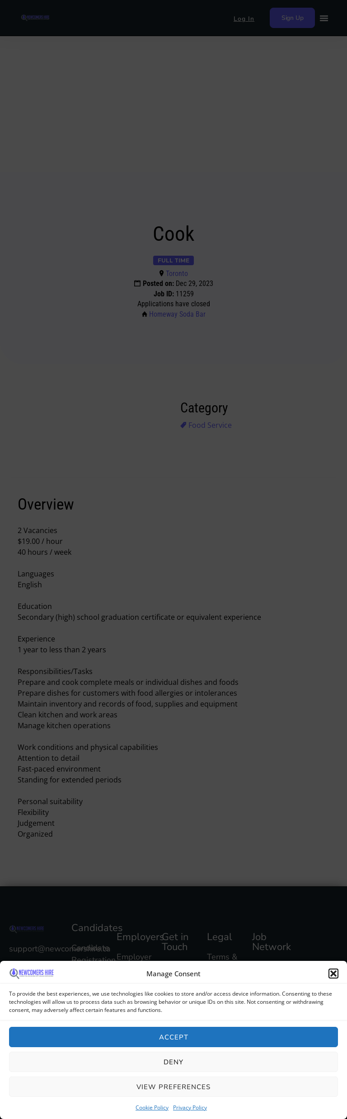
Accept (173, 1037)
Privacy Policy (190, 1107)
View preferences (173, 1086)
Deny (173, 1062)
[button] (333, 973)
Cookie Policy (152, 1107)
